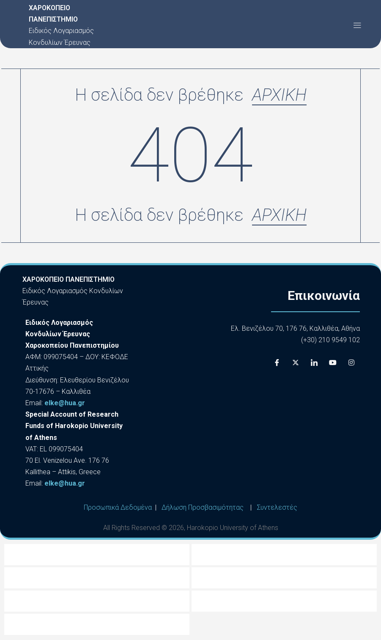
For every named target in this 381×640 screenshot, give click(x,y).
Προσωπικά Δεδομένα (118, 509)
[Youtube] (332, 363)
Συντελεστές (277, 509)
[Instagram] (351, 363)
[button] (357, 25)
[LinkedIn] (314, 363)
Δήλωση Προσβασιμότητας (203, 509)
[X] (295, 363)
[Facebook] (277, 363)
